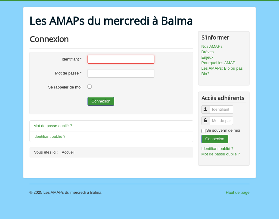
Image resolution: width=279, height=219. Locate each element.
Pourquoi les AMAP (218, 63)
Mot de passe (68, 73)
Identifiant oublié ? (49, 136)
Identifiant (71, 59)
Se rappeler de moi (64, 87)
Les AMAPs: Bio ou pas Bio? (222, 71)
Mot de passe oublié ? (52, 125)
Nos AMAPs (211, 46)
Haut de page (238, 192)
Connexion (100, 101)
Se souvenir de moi (223, 130)
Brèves (207, 52)
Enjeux (207, 57)
